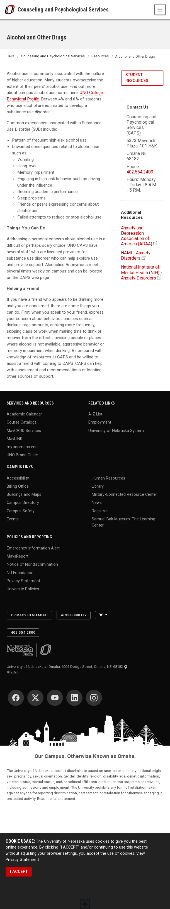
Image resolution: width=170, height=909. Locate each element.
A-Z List (95, 414)
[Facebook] (16, 698)
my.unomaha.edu (22, 447)
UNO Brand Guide (22, 455)
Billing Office (18, 486)
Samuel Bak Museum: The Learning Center (123, 522)
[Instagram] (94, 698)
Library (98, 486)
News (97, 502)
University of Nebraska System (116, 430)
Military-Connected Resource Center (124, 494)
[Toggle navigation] (160, 9)
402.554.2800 (23, 632)
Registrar (100, 510)
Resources (100, 56)
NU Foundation (20, 572)
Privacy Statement (23, 580)
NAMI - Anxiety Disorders (135, 255)
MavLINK (15, 438)
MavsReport (17, 556)
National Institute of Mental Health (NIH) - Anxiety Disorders (141, 272)
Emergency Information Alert (33, 548)
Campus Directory (23, 502)
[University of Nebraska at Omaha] (11, 9)
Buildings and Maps (24, 494)
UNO (10, 56)
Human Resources (108, 478)
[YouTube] (55, 698)
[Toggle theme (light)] (102, 615)
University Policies (23, 589)
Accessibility (18, 478)
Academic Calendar (24, 414)
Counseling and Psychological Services (63, 9)
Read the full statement (56, 799)
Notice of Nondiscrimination (32, 564)
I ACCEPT (19, 871)
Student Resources (136, 77)
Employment (99, 422)
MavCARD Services (24, 430)
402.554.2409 (140, 172)
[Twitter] (35, 698)
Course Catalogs (22, 422)
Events (13, 519)
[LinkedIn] (74, 698)
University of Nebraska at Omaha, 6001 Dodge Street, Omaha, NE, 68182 (67, 666)
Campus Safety (21, 510)
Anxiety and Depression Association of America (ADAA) (136, 236)
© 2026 (13, 672)
